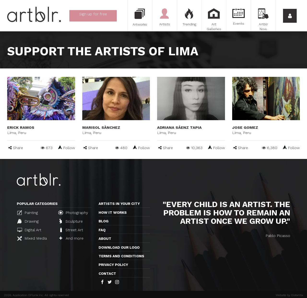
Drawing (28, 221)
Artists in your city (119, 204)
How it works (113, 212)
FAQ (102, 230)
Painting (27, 212)
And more (71, 238)
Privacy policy (113, 265)
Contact (107, 273)
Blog (103, 221)
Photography (73, 212)
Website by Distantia (289, 295)
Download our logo (119, 247)
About (105, 238)
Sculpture (71, 221)
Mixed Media (32, 238)
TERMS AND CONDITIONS (121, 256)
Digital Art (29, 230)
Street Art (71, 229)
